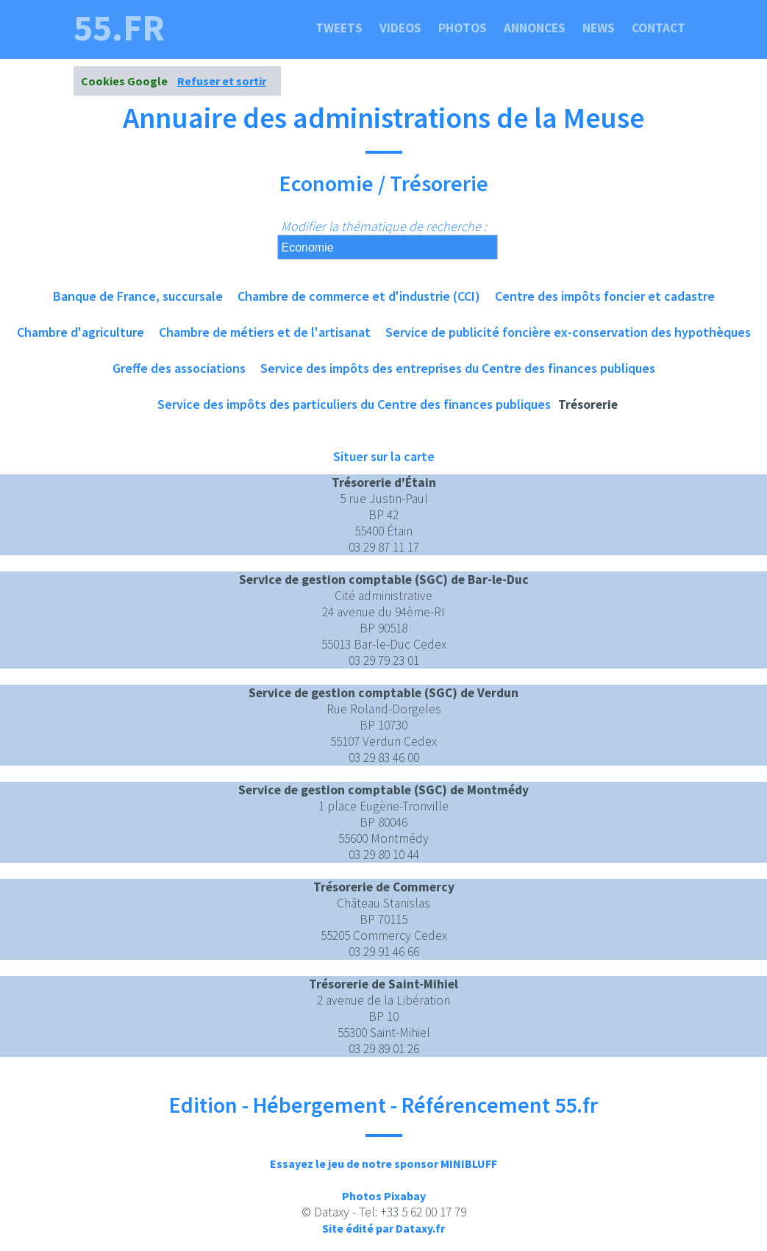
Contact (658, 28)
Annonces (535, 28)
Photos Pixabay (384, 1195)
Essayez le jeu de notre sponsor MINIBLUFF (383, 1163)
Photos (462, 28)
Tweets (339, 28)
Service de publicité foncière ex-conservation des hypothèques (568, 332)
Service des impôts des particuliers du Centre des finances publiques (354, 404)
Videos (400, 28)
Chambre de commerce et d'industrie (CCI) (359, 296)
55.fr (119, 28)
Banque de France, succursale (138, 296)
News (598, 28)
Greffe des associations (179, 368)
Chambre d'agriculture (80, 332)
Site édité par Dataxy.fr (383, 1228)
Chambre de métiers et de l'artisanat (265, 332)
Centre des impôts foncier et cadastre (605, 296)
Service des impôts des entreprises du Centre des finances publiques (457, 368)
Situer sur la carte (384, 456)
